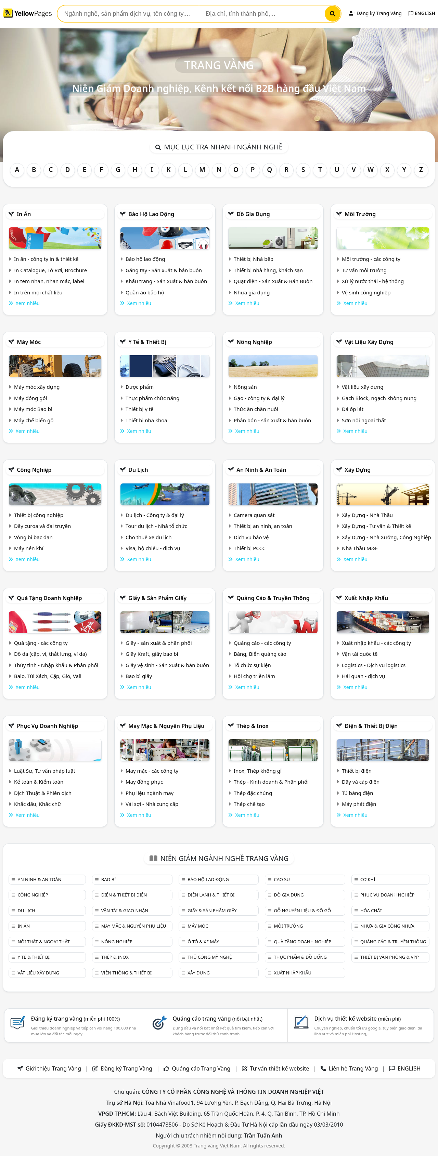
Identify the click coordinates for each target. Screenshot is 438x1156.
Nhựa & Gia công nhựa (387, 926)
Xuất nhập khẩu (366, 598)
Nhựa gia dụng (252, 292)
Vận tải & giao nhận (124, 910)
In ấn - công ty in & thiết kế (46, 258)
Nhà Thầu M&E (360, 548)
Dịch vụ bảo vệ (251, 537)
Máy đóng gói (30, 398)
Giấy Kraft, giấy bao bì (152, 653)
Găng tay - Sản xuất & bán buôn (164, 270)
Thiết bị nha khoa (146, 420)
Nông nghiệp (254, 342)
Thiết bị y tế (140, 409)
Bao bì (108, 879)
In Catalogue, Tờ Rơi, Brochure (50, 270)
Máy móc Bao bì (33, 409)
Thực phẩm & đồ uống (300, 957)
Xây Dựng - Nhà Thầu (367, 514)
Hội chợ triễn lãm (254, 676)
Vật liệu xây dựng (369, 342)
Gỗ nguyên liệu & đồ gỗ (302, 910)
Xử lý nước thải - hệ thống (373, 281)
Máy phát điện (359, 803)
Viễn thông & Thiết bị (126, 973)
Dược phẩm (140, 386)
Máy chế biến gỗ (33, 420)
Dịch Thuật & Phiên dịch (43, 792)
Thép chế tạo (249, 803)
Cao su (282, 879)
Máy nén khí (28, 548)
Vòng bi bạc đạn (33, 537)
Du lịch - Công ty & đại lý (155, 514)
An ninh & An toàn (261, 470)
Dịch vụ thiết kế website (357, 1018)
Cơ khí (367, 879)
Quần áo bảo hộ (145, 292)
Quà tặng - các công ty (41, 642)
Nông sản (245, 386)
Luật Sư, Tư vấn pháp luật (44, 770)
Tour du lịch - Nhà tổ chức (156, 525)
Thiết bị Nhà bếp (253, 258)
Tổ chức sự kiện (252, 665)
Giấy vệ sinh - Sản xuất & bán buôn (167, 665)
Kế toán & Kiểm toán (38, 781)
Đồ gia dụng (253, 214)
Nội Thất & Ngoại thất (43, 942)
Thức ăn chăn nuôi (256, 409)
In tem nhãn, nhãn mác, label (49, 281)
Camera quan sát (254, 514)
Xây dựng (358, 470)
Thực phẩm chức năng (153, 398)
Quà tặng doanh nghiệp (49, 598)
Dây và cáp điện (360, 781)
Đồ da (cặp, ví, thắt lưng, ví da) (50, 653)
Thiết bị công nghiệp (38, 514)
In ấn (24, 214)
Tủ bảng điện (357, 792)
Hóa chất (371, 910)
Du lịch (138, 470)
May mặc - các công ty (152, 770)
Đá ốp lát (352, 409)
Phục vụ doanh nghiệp (47, 726)
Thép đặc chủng (253, 792)
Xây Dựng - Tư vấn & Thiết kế (376, 525)
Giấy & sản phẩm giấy (157, 598)
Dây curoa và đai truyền (42, 525)
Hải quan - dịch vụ (363, 676)
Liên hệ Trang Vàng (353, 1068)
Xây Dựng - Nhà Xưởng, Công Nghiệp (386, 537)
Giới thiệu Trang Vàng (53, 1068)
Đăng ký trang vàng (75, 1018)
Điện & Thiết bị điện (371, 726)
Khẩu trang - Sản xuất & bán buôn (166, 281)
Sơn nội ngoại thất (364, 420)
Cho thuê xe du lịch (149, 537)
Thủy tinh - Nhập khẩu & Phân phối (56, 665)
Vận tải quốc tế (359, 653)
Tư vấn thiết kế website (280, 1068)
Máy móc (29, 342)
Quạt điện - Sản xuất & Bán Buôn (273, 281)
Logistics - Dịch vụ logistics (373, 665)
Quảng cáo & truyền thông (273, 598)
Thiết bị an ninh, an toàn (263, 525)
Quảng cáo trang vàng (217, 1018)
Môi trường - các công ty (371, 258)
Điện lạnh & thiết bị (211, 895)
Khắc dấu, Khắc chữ (37, 803)
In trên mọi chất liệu (38, 292)
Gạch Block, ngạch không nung (379, 398)
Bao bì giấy (139, 676)
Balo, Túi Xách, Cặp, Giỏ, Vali (47, 676)
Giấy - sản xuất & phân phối (159, 642)
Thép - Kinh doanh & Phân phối (271, 781)
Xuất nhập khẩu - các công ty (376, 642)
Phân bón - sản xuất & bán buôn (272, 420)
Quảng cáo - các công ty (262, 642)
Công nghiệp (34, 470)
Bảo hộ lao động (151, 214)
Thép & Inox (252, 726)
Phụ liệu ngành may (149, 792)
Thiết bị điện (357, 770)
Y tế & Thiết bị (147, 342)
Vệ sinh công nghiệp (366, 292)
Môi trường (360, 214)
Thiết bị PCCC (250, 548)
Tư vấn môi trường (364, 270)
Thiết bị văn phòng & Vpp (389, 957)
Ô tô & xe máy (203, 942)
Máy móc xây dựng (37, 386)
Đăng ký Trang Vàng (375, 13)
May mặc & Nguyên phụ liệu (166, 726)
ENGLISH (422, 13)
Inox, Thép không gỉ (258, 770)
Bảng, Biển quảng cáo (260, 653)
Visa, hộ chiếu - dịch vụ (153, 548)
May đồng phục (144, 781)
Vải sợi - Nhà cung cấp (152, 803)
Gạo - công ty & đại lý (259, 398)
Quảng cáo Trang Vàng (201, 1068)
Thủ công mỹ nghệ (210, 957)
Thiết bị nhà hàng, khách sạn (268, 270)
